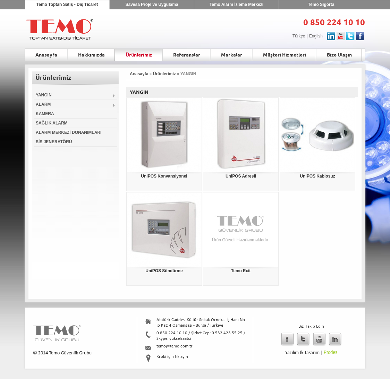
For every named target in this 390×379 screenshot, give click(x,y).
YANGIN (75, 95)
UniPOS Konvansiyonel (164, 176)
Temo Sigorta (321, 4)
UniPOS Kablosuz (317, 176)
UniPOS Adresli (241, 176)
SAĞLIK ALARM (52, 123)
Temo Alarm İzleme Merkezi (236, 4)
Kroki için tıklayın (172, 356)
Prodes (330, 352)
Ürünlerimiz (164, 73)
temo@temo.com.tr (174, 346)
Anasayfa (139, 73)
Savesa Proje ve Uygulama (151, 4)
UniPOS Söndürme (164, 270)
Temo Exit (241, 270)
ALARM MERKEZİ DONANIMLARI (68, 132)
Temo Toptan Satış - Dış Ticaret (67, 4)
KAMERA (45, 113)
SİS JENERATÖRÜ (54, 141)
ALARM (75, 104)
